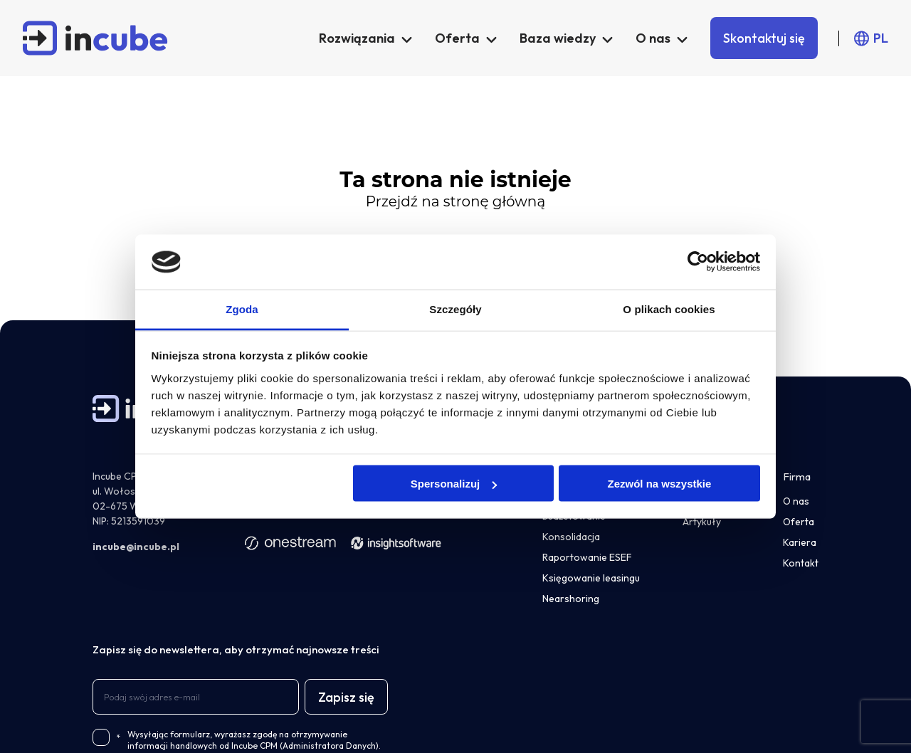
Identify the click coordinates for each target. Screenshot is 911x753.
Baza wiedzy (558, 38)
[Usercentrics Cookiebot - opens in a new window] (698, 262)
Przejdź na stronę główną (455, 201)
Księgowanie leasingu (591, 578)
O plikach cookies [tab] (669, 308)
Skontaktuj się (764, 38)
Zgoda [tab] (242, 308)
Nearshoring (570, 598)
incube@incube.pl (136, 546)
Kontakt (800, 563)
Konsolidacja (571, 536)
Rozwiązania (357, 38)
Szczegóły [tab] (455, 308)
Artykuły (702, 521)
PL (880, 38)
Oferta (457, 38)
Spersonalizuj (454, 484)
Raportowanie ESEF (587, 557)
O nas (653, 38)
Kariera (799, 542)
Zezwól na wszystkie (659, 484)
